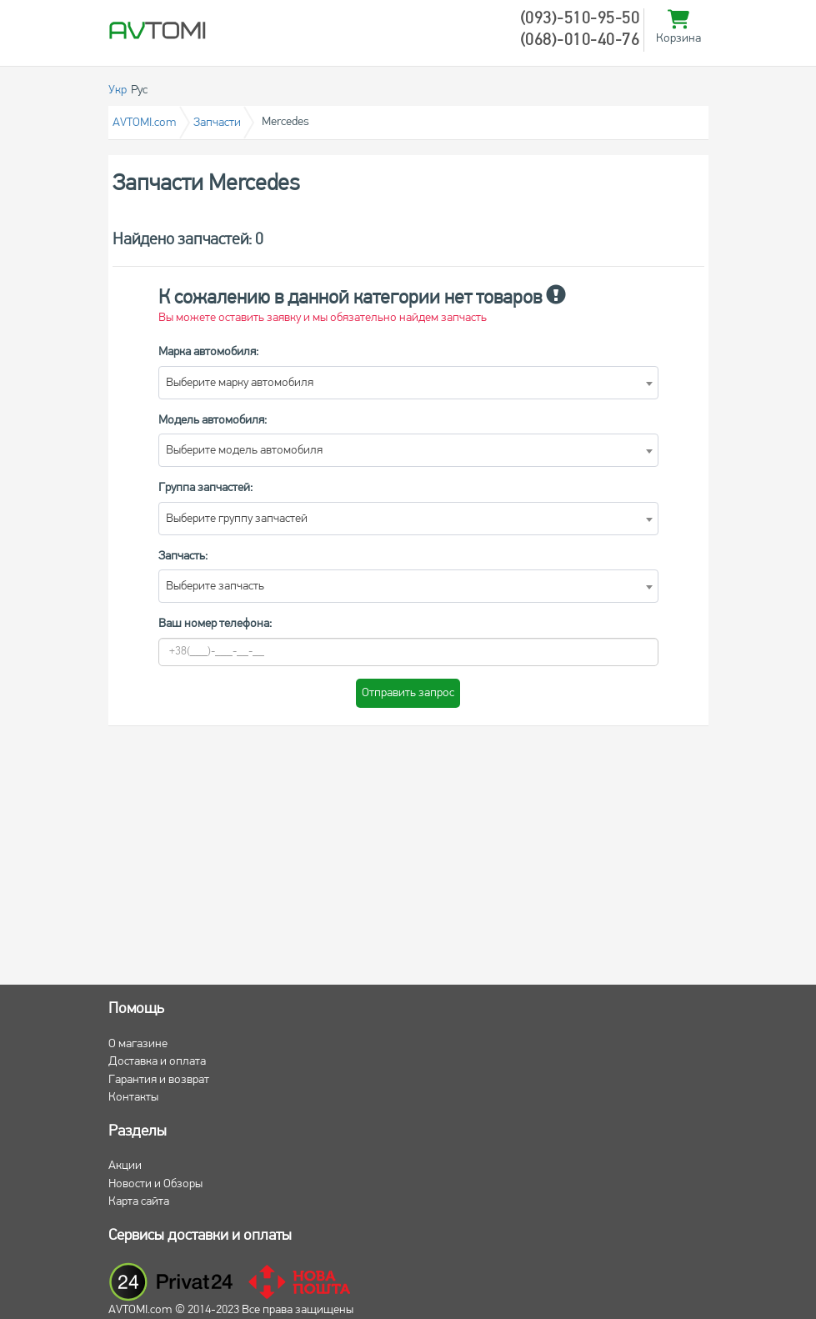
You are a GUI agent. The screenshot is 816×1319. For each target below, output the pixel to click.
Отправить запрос (408, 693)
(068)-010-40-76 (580, 41)
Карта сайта (138, 1202)
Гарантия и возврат (158, 1080)
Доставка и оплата (157, 1062)
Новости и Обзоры (155, 1184)
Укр (117, 90)
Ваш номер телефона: (215, 624)
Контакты (133, 1097)
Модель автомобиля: (212, 420)
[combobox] (408, 382)
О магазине (138, 1044)
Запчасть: (183, 556)
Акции (125, 1166)
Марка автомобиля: (208, 352)
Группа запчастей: (205, 488)
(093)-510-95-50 (580, 19)
